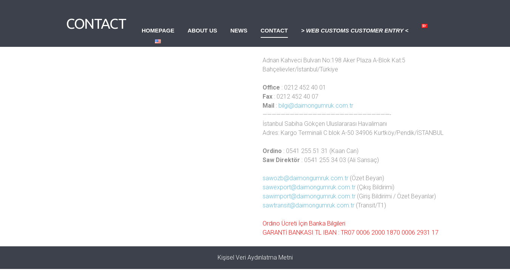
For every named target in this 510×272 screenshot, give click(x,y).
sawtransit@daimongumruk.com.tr (308, 205)
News (238, 30)
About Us (202, 30)
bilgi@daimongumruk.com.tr (315, 105)
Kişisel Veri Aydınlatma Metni (255, 257)
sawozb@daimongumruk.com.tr (305, 178)
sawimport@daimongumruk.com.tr (309, 196)
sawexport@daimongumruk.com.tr (309, 187)
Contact (274, 30)
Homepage (158, 30)
